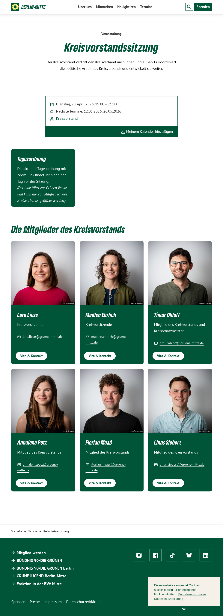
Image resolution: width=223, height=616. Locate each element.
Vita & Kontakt (31, 356)
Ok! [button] (184, 609)
